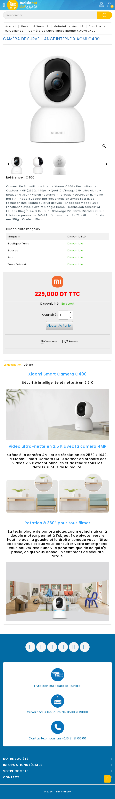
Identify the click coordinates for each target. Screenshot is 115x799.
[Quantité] (63, 315)
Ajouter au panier (59, 326)
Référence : (15, 177)
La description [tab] (13, 364)
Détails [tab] (28, 364)
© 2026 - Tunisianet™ (57, 791)
